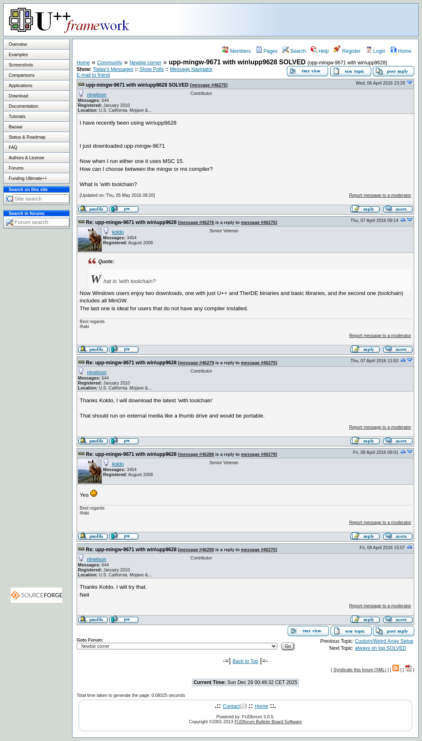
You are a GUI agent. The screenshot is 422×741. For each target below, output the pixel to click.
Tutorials (17, 116)
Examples (18, 54)
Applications (20, 85)
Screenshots (21, 64)
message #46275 (208, 85)
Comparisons (22, 75)
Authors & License (26, 157)
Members (236, 51)
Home (400, 51)
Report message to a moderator (380, 195)
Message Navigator (191, 69)
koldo (118, 232)
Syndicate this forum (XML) (360, 669)
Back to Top (245, 661)
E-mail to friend (93, 75)
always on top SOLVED (380, 648)
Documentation (23, 106)
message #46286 (196, 454)
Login (376, 51)
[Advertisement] (315, 19)
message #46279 (196, 362)
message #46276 (196, 222)
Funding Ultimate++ (28, 178)
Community (109, 63)
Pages (266, 51)
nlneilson (96, 95)
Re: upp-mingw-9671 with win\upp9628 (131, 222)
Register (347, 51)
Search (294, 51)
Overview (18, 44)
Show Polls (151, 69)
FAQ (13, 147)
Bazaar (16, 126)
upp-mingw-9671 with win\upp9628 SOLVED (137, 85)
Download (18, 95)
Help (320, 51)
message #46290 (196, 549)
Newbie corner (145, 63)
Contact (231, 706)
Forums (16, 167)
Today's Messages (113, 69)
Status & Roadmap (27, 137)
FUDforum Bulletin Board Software (268, 721)
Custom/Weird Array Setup (384, 641)
